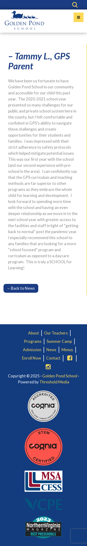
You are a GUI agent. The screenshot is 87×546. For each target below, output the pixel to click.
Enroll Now (31, 358)
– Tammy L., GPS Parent (39, 61)
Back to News (21, 288)
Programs (33, 341)
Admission (32, 349)
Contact (53, 358)
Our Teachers (56, 333)
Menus (67, 349)
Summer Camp (59, 341)
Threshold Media (54, 381)
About (33, 333)
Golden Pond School (59, 375)
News (51, 349)
